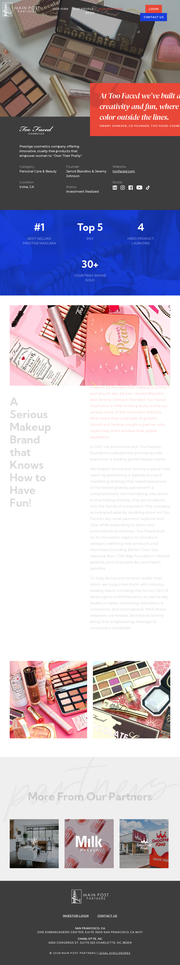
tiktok (148, 187)
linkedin (115, 187)
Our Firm (60, 9)
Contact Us (153, 17)
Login (154, 9)
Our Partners (111, 9)
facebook (130, 187)
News (90, 13)
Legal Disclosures (114, 953)
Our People (83, 9)
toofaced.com (124, 171)
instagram (123, 187)
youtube (139, 187)
